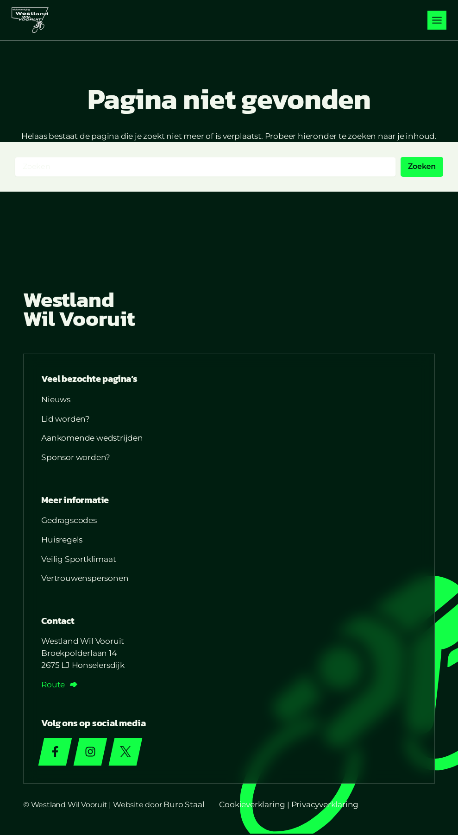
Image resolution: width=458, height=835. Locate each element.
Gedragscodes (70, 521)
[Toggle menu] (436, 20)
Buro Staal (183, 805)
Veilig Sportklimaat (79, 559)
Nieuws (56, 400)
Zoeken (422, 166)
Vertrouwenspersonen (85, 579)
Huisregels (62, 540)
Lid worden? (66, 419)
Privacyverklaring (325, 805)
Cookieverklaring (252, 805)
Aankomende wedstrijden (93, 438)
